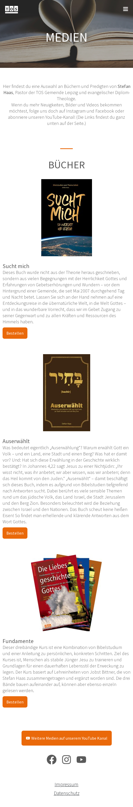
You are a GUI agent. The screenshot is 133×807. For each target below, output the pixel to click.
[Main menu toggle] (125, 9)
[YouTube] (81, 760)
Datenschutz (66, 793)
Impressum (66, 784)
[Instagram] (66, 760)
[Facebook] (52, 760)
